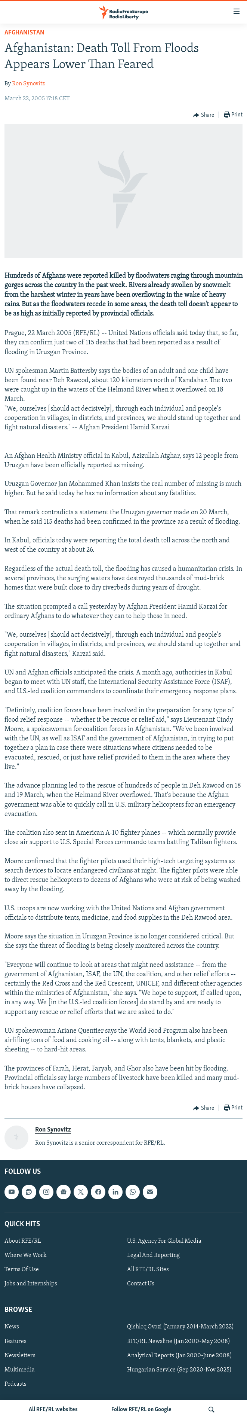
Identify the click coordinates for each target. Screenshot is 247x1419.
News (11, 1327)
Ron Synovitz (28, 84)
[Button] (203, 115)
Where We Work (25, 1255)
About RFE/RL (22, 1241)
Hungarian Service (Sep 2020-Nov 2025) (179, 1370)
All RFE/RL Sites (148, 1270)
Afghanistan (24, 32)
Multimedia (19, 1370)
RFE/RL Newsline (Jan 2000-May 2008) (178, 1341)
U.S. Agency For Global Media (164, 1241)
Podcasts (15, 1384)
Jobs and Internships (30, 1284)
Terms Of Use (21, 1270)
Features (15, 1341)
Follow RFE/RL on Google (141, 1410)
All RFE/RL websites (53, 1410)
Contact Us (140, 1284)
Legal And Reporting (153, 1255)
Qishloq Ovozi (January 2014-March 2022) (180, 1327)
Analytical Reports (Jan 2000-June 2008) (179, 1355)
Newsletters (19, 1355)
